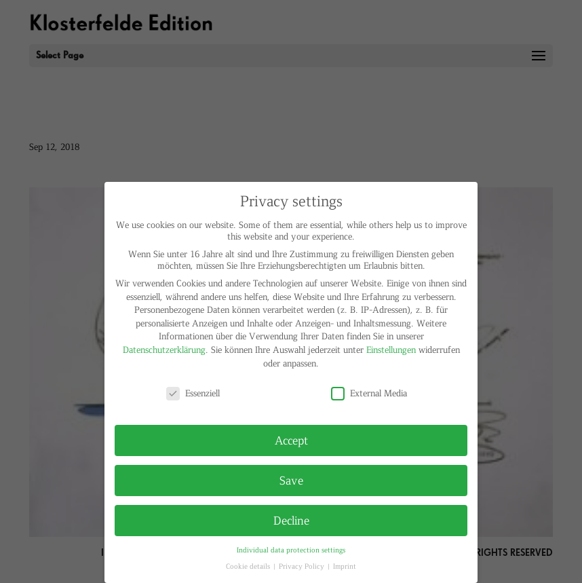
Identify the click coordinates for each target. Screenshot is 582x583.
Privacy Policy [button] (302, 565)
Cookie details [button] (249, 565)
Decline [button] (291, 519)
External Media (369, 392)
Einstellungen (391, 349)
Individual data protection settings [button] (291, 549)
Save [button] (291, 479)
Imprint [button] (344, 565)
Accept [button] (291, 439)
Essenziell (193, 392)
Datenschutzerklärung (164, 349)
